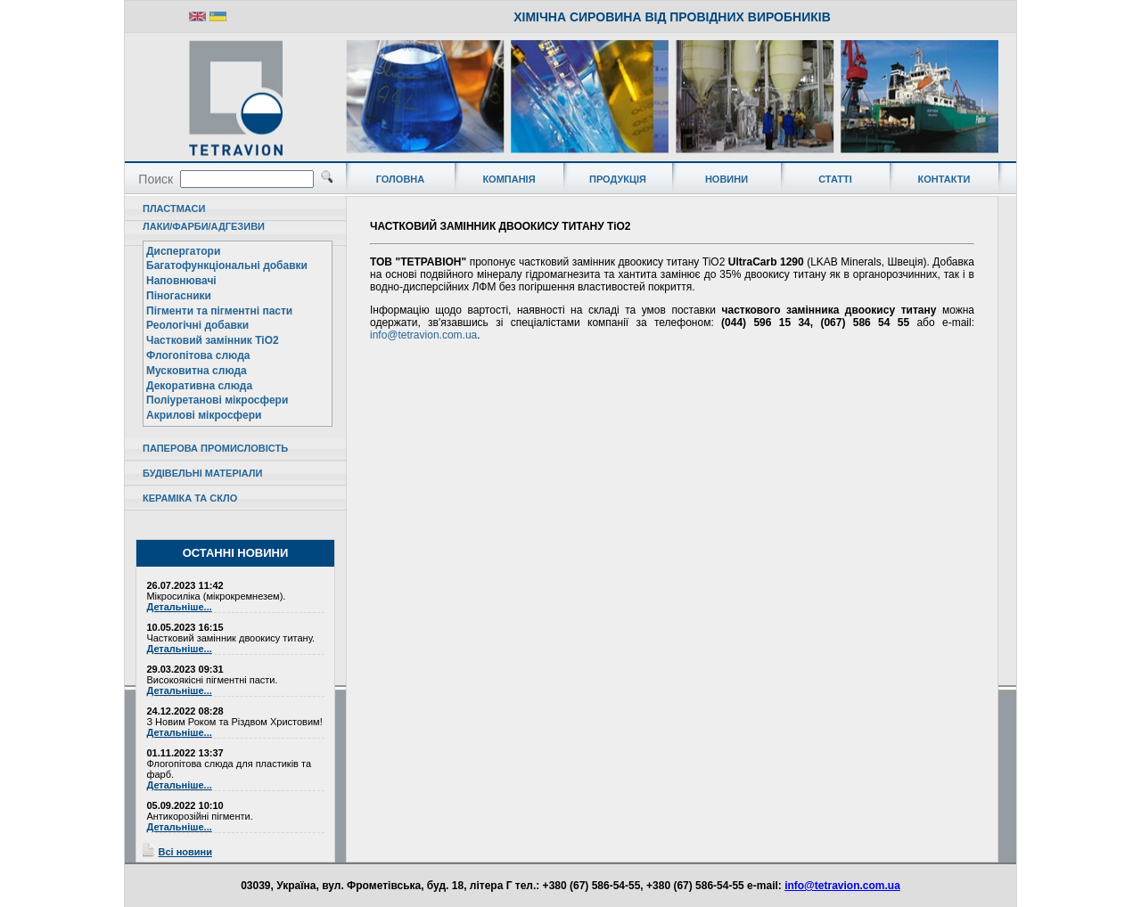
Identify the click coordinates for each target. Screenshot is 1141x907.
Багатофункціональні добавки (227, 265)
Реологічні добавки (197, 325)
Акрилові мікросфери (203, 415)
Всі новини (184, 851)
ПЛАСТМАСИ (174, 208)
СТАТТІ (835, 179)
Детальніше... (178, 606)
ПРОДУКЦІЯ (617, 179)
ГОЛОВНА (400, 179)
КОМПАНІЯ (508, 179)
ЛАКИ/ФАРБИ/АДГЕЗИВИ (204, 226)
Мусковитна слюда (196, 370)
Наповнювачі (181, 280)
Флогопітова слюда (198, 355)
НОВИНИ (726, 179)
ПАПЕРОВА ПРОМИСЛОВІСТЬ (215, 448)
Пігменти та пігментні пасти (219, 311)
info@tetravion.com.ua (423, 335)
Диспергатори (183, 251)
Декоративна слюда (199, 386)
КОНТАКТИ (944, 179)
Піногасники (178, 296)
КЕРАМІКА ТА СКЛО (190, 498)
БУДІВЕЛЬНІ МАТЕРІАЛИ (202, 473)
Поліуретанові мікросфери (217, 400)
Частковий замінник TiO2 (212, 340)
